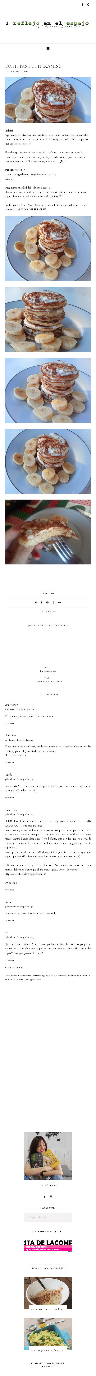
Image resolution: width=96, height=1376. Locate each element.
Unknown (11, 705)
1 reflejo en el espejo (36, 1217)
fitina (9, 902)
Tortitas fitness (22, 143)
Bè (6, 933)
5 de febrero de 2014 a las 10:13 (19, 814)
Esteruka (11, 810)
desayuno (48, 593)
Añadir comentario (13, 967)
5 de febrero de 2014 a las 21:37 (19, 937)
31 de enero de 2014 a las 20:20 (19, 709)
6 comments (48, 611)
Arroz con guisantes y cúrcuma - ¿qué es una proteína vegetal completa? (49, 1350)
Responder (9, 723)
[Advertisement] (50, 1100)
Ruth (8, 775)
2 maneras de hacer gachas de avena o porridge (49, 1309)
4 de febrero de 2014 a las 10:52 (19, 779)
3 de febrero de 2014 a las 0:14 (19, 740)
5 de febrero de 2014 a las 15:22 (19, 906)
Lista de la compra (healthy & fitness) (49, 1268)
